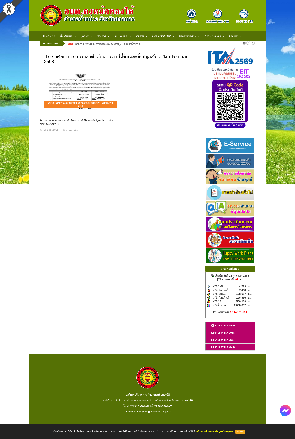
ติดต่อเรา (233, 36)
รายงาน (139, 36)
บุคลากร (85, 36)
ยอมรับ (240, 432)
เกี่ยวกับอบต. (66, 36)
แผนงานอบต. (121, 36)
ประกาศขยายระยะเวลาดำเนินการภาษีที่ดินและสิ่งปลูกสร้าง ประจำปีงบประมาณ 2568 (76, 122)
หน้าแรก (49, 36)
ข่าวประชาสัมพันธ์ (161, 36)
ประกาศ (101, 36)
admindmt (73, 129)
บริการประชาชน (212, 36)
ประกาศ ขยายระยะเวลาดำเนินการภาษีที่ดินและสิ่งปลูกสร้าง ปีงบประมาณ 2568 (80, 104)
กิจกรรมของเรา (187, 36)
